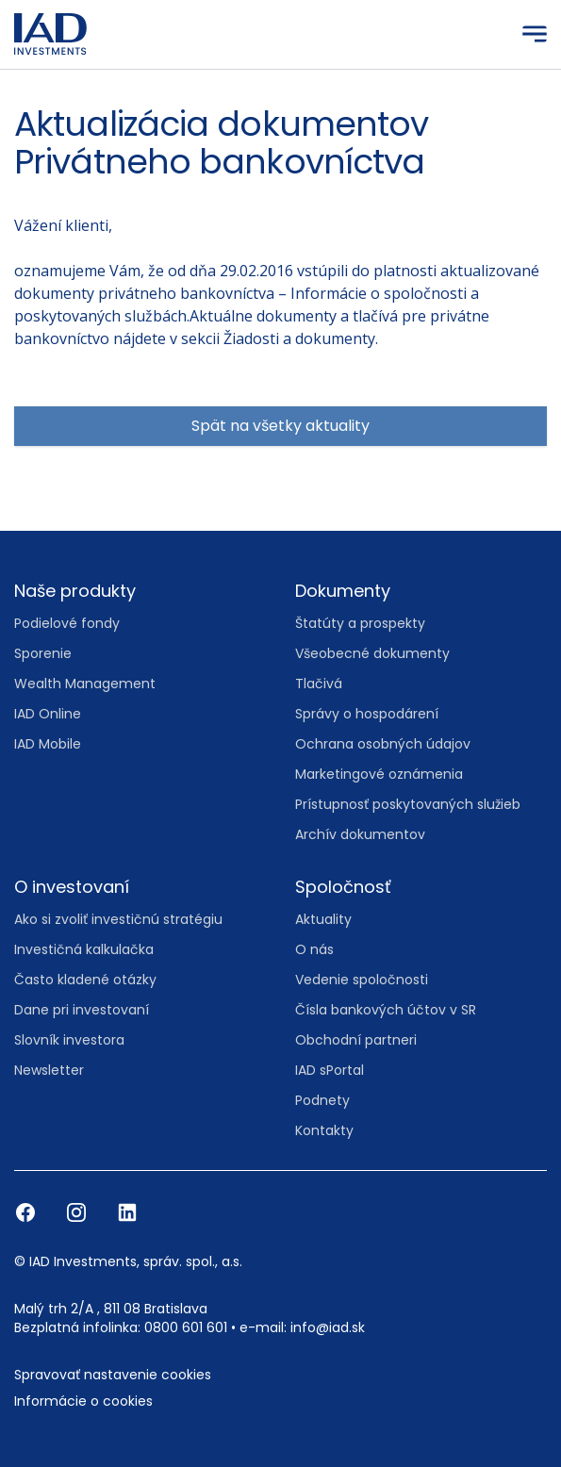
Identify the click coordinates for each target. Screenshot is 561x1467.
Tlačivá (318, 683)
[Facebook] (27, 1211)
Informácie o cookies (83, 1401)
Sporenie (43, 653)
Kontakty (324, 1130)
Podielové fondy (67, 623)
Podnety (322, 1100)
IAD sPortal (329, 1070)
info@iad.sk (327, 1327)
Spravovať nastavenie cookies (112, 1374)
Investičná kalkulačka (84, 949)
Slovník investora (69, 1039)
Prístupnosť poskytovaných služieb (407, 804)
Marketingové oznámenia (379, 774)
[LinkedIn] (127, 1211)
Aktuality (323, 919)
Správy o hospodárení (366, 713)
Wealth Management (85, 683)
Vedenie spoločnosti (361, 979)
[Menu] (534, 33)
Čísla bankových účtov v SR (385, 1009)
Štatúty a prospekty (360, 623)
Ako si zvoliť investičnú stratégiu (118, 919)
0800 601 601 (185, 1327)
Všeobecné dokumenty (372, 653)
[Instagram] (78, 1211)
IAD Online (47, 713)
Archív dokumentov (360, 834)
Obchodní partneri (356, 1039)
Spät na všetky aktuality (280, 426)
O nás (314, 949)
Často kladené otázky (85, 979)
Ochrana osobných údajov (382, 743)
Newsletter (49, 1070)
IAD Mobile (47, 743)
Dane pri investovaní (81, 1009)
